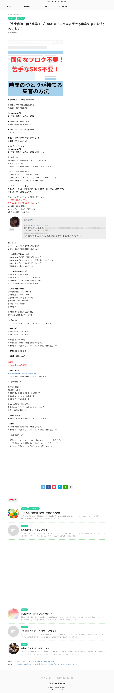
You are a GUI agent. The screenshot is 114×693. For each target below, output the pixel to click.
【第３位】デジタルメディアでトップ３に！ (38, 631)
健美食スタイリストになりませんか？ (36, 648)
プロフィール (44, 6)
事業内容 (27, 6)
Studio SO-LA (57, 683)
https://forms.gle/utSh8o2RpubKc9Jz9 (22, 373)
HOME (9, 6)
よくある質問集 (62, 6)
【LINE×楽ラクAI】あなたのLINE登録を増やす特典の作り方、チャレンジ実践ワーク (45, 664)
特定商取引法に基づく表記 (65, 678)
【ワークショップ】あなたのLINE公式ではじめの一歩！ (35, 661)
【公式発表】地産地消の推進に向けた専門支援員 (40, 513)
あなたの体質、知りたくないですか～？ (37, 614)
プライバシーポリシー (47, 678)
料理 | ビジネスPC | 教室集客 (57, 687)
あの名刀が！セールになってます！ (35, 530)
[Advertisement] (57, 465)
